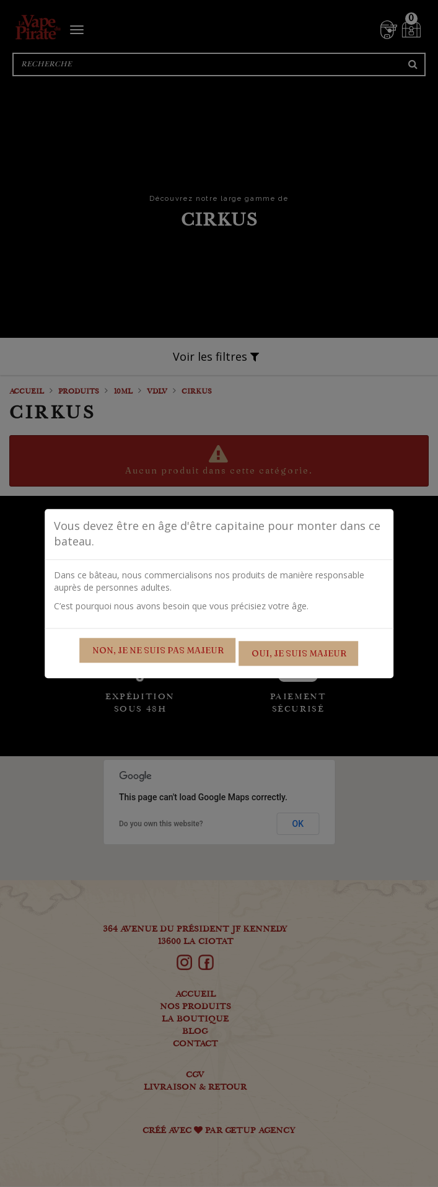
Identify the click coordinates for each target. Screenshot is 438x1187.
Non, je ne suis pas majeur (158, 650)
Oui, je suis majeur (299, 653)
